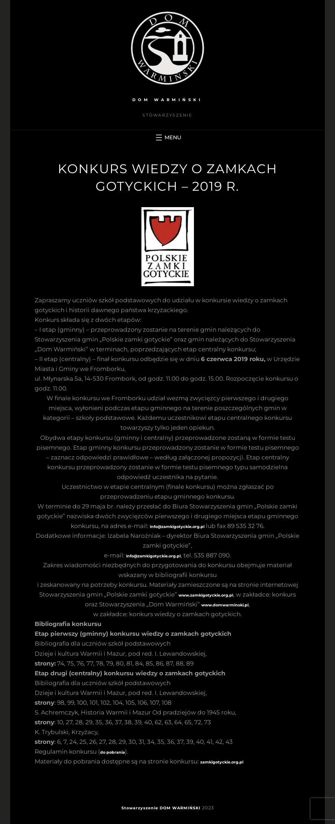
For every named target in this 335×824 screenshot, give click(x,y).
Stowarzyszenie (139, 807)
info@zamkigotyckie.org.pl (177, 526)
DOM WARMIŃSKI (167, 99)
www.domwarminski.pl (225, 605)
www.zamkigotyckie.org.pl (206, 595)
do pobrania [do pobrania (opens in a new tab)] (112, 752)
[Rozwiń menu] (168, 137)
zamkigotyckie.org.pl (221, 762)
